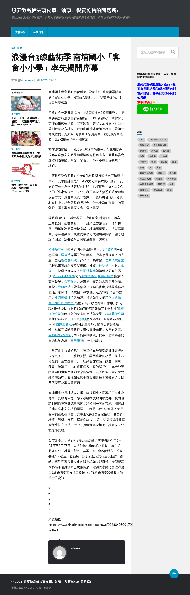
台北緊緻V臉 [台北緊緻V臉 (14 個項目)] (160, 145)
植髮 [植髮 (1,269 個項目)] (142, 156)
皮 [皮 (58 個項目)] (150, 167)
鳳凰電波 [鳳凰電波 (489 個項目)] (144, 195)
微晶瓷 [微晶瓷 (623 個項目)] (143, 151)
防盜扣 (69, 303)
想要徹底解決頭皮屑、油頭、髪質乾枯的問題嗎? (67, 10)
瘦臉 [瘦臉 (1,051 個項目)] (174, 162)
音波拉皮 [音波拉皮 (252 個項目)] (158, 190)
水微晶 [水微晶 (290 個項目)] (152, 156)
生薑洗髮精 (105, 276)
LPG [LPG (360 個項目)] (142, 139)
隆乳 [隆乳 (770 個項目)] (172, 184)
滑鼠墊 (66, 255)
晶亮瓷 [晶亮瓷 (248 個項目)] (154, 151)
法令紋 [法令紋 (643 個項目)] (164, 156)
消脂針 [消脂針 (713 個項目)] (143, 162)
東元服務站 (63, 287)
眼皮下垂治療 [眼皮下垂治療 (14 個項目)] (146, 173)
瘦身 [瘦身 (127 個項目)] (142, 167)
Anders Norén (33, 587)
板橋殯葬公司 (57, 249)
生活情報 (38, 32)
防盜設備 (114, 298)
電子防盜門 (56, 303)
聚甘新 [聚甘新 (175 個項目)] (159, 179)
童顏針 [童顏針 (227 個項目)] (161, 173)
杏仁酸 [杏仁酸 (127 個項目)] (166, 151)
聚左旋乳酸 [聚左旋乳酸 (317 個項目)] (145, 179)
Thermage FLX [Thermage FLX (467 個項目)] (158, 139)
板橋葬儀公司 (114, 313)
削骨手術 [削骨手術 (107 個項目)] (144, 145)
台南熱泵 (70, 281)
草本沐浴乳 (89, 276)
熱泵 (83, 319)
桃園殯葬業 (88, 271)
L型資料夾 (110, 249)
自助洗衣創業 (114, 260)
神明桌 (103, 265)
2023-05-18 (48, 80)
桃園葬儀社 (63, 298)
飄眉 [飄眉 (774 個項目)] (169, 190)
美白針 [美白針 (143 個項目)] (173, 173)
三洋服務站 (78, 340)
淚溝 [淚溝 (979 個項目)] (153, 162)
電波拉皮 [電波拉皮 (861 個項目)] (144, 190)
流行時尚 (20, 32)
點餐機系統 (69, 260)
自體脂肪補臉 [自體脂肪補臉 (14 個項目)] (146, 184)
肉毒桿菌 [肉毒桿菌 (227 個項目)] (171, 179)
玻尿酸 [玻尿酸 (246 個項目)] (164, 162)
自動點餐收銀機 (59, 335)
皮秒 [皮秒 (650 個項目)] (158, 167)
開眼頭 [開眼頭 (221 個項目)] (161, 184)
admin (29, 80)
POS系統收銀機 (64, 276)
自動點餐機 (64, 324)
